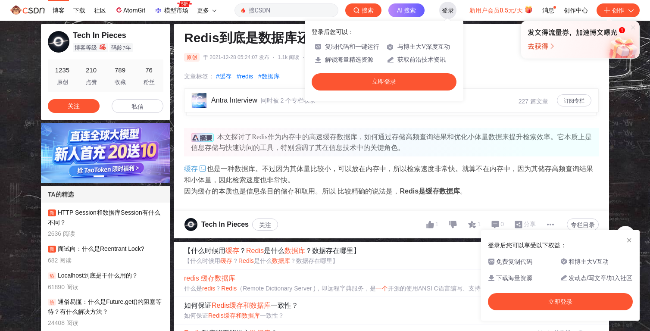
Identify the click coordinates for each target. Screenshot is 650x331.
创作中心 (576, 10)
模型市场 (173, 8)
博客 (59, 10)
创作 (618, 10)
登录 (448, 10)
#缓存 (223, 76)
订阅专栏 (574, 101)
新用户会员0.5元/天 (501, 9)
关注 (265, 225)
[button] (99, 176)
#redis (245, 76)
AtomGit (130, 10)
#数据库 (269, 76)
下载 (79, 10)
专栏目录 (583, 225)
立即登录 (384, 81)
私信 (137, 106)
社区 (100, 10)
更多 (206, 10)
